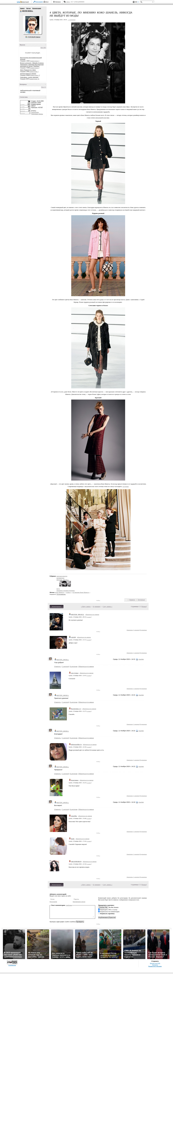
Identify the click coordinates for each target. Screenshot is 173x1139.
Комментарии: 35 (34, 79)
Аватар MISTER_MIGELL (32, 24)
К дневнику (96, 606)
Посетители (35, 112)
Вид (137, 2)
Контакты (155, 965)
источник (126, 486)
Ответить (130, 630)
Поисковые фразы (37, 114)
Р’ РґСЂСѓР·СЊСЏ (34, 37)
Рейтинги (58, 2)
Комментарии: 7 (34, 71)
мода (58, 589)
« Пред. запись (86, 606)
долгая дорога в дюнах (28, 73)
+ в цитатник (71, 19)
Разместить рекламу (155, 966)
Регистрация (39, 2)
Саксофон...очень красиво (29, 77)
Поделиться (141, 600)
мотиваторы (60, 578)
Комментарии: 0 (34, 61)
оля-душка (74, 673)
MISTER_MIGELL (63, 580)
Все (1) (43, 87)
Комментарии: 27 (35, 75)
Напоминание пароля (79, 902)
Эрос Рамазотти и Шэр (28, 70)
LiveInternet (23, 2)
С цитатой (136, 630)
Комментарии (36, 8)
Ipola (72, 839)
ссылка (89, 617)
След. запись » (107, 606)
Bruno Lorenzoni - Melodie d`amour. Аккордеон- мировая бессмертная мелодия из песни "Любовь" (32, 64)
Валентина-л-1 (76, 709)
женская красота (62, 576)
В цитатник (143, 630)
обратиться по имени (92, 614)
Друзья (28, 8)
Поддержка (134, 2)
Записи (22, 8)
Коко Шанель (59, 592)
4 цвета (68, 592)
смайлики (69, 905)
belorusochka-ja (76, 744)
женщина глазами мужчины (66, 590)
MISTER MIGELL (21, 11)
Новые (144, 606)
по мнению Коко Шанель (81, 592)
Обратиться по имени (86, 666)
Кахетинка (74, 780)
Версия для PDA (155, 963)
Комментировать (56, 606)
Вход (47, 2)
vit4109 (73, 637)
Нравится (132, 600)
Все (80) (43, 47)
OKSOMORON (76, 861)
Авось (68, 2)
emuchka (74, 816)
